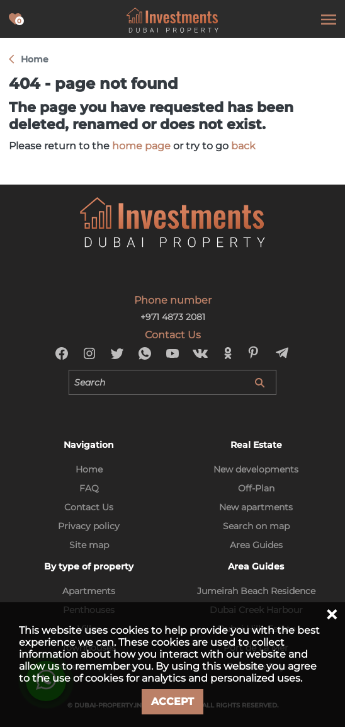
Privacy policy (89, 526)
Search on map (256, 526)
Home (89, 469)
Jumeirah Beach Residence (256, 591)
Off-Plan (256, 488)
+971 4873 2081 (172, 317)
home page (141, 146)
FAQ (89, 488)
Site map (89, 545)
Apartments (88, 591)
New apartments (256, 507)
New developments (255, 469)
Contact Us (88, 507)
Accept (172, 701)
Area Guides (256, 545)
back (243, 146)
